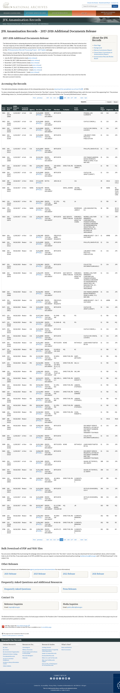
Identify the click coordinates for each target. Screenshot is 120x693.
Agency (32, 109)
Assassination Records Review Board (103, 57)
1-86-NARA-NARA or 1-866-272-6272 (60, 690)
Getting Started (46, 647)
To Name (66, 109)
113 (58, 98)
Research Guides (48, 644)
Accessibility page (46, 627)
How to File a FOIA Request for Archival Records (49, 664)
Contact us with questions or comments (12, 635)
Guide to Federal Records (49, 653)
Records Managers (27, 655)
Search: (83, 102)
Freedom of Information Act (65, 685)
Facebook (51, 678)
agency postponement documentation (42, 569)
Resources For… (28, 644)
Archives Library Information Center (11, 663)
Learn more (103, 689)
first (34, 98)
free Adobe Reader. (23, 626)
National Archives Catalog (10, 654)
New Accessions (66, 650)
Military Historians (27, 650)
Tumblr (60, 678)
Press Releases (69, 589)
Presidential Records (9, 656)
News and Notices (67, 647)
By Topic (5, 647)
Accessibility (44, 685)
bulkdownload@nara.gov (88, 556)
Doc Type (48, 109)
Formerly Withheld (25, 108)
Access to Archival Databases (8, 659)
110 (47, 98)
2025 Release (10, 574)
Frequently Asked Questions (17, 589)
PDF (38, 115)
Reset (115, 102)
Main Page (97, 45)
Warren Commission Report (103, 50)
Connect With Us (60, 675)
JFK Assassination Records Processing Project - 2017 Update (26, 50)
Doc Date (39, 109)
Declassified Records (48, 655)
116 (68, 98)
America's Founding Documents (108, 13)
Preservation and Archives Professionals (29, 652)
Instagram (57, 678)
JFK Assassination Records (29, 24)
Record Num (9, 108)
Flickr (69, 678)
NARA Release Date (16, 108)
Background (98, 48)
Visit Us (84, 13)
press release (32, 58)
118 (75, 98)
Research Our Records (12, 13)
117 (72, 98)
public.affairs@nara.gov (74, 607)
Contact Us (114, 3)
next (81, 98)
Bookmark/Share (104, 3)
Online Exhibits (7, 666)
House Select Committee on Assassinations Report (103, 53)
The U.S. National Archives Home (25, 5)
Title (85, 109)
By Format (6, 650)
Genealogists (26, 647)
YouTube (63, 678)
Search (115, 6)
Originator (109, 109)
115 (65, 98)
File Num (57, 109)
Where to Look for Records (49, 658)
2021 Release (98, 574)
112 (54, 98)
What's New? (66, 644)
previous (39, 98)
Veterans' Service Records (36, 13)
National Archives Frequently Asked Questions (50, 650)
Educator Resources (60, 13)
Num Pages (103, 108)
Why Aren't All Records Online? (48, 660)
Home (4, 24)
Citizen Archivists (92, 3)
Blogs (66, 678)
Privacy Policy (53, 685)
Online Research (9, 644)
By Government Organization (11, 652)
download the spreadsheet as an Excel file (67, 89)
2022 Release (69, 574)
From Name (76, 108)
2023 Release (40, 574)
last (85, 98)
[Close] (118, 675)
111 (51, 98)
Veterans (25, 658)
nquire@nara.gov (14, 607)
